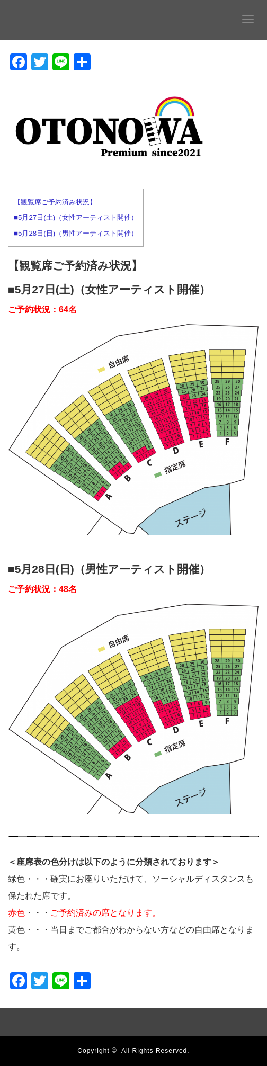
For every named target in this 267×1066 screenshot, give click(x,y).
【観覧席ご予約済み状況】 (55, 202)
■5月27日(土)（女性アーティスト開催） (76, 217)
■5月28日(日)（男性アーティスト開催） (76, 233)
